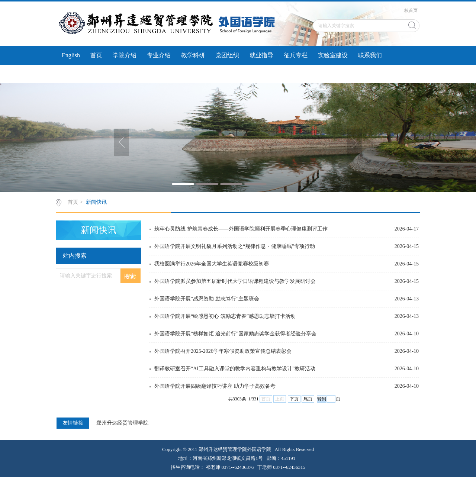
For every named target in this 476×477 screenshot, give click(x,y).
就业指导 (261, 55)
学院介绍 (124, 55)
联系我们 (370, 55)
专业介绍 (159, 55)
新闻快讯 (96, 202)
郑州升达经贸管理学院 (122, 423)
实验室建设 (333, 55)
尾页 (307, 399)
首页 (96, 55)
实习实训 (74, 74)
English (71, 55)
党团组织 (227, 55)
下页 (294, 399)
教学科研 (193, 55)
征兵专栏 (296, 55)
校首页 (411, 10)
